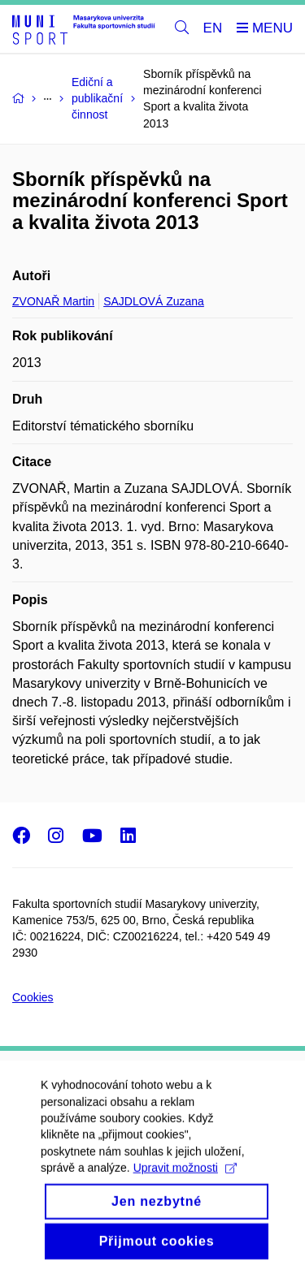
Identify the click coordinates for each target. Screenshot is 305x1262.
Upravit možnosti (185, 1177)
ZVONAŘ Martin (53, 301)
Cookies (33, 997)
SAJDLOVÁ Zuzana (153, 301)
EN (213, 28)
